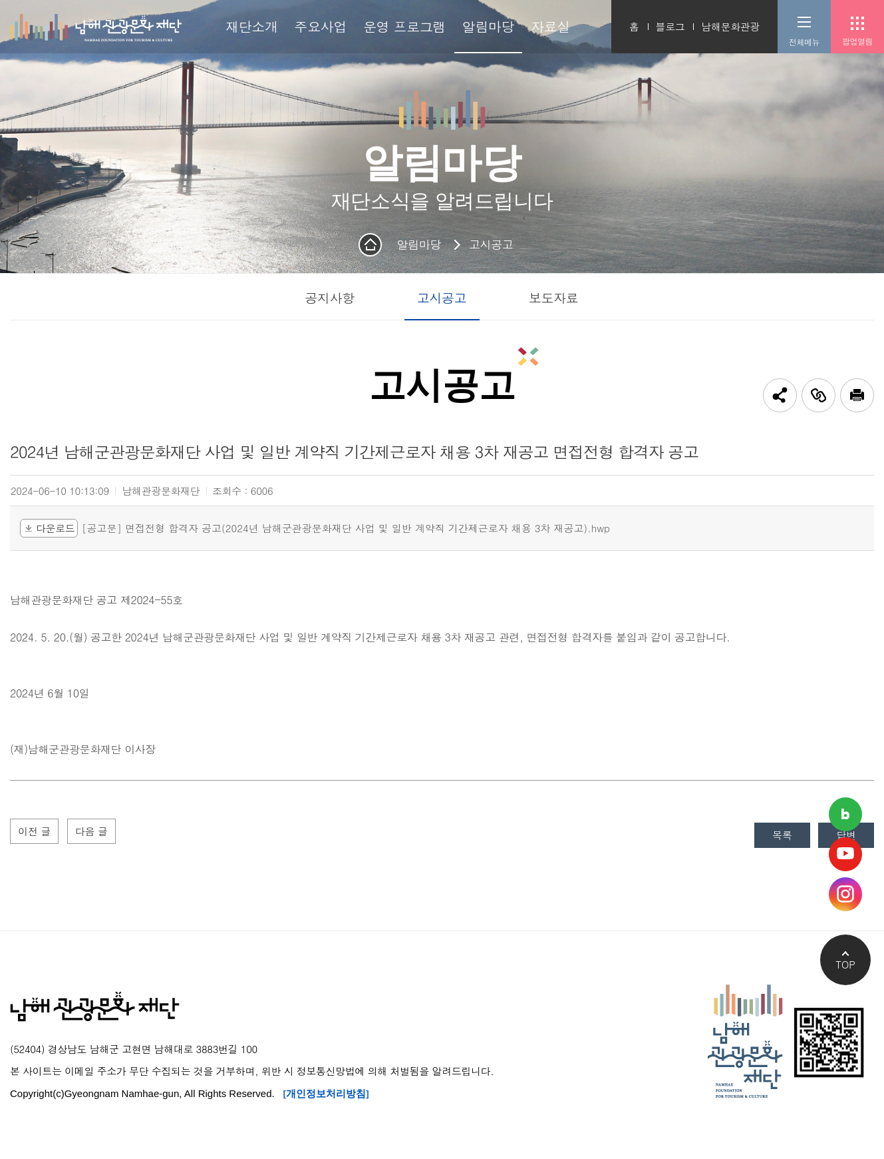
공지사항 (329, 297)
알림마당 (419, 244)
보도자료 (553, 297)
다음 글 (96, 832)
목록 (776, 836)
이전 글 (36, 832)
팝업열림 (857, 41)
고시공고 (491, 244)
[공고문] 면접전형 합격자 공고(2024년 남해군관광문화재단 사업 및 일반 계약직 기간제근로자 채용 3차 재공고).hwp (346, 528)
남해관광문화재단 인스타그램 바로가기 (845, 894)
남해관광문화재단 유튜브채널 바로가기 (845, 854)
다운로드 (48, 528)
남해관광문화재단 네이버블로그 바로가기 (845, 814)
